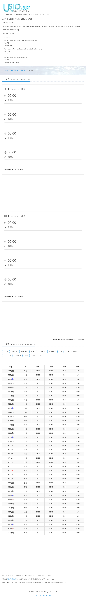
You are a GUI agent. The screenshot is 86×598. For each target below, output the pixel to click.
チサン (14, 351)
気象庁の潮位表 (11, 579)
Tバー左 (42, 351)
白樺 (60, 351)
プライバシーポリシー (43, 595)
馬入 (41, 355)
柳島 (33, 355)
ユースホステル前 (71, 351)
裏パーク (52, 351)
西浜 (26, 355)
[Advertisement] (43, 192)
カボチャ (18, 355)
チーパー (24, 351)
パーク (33, 351)
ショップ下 (7, 355)
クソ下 (6, 351)
